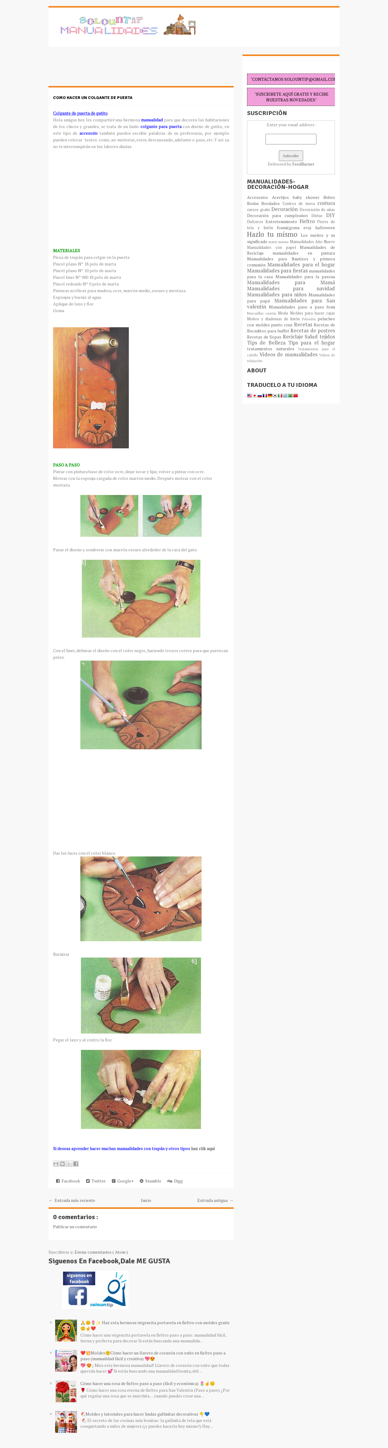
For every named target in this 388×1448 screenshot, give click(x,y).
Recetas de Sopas (265, 337)
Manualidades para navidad (291, 288)
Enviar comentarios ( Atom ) (101, 1252)
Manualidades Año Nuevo (312, 241)
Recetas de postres (312, 330)
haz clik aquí (203, 1148)
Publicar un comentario (75, 1226)
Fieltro (308, 221)
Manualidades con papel (273, 247)
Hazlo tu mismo (274, 234)
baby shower (308, 197)
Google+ (123, 1181)
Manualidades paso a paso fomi (302, 307)
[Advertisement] (97, 69)
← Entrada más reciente (71, 1200)
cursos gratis (259, 209)
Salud (312, 336)
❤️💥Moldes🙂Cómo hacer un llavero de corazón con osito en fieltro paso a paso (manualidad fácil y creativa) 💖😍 (153, 1355)
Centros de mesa (300, 203)
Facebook (68, 1181)
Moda (284, 313)
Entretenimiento (282, 221)
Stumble (150, 1181)
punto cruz (282, 325)
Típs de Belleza (267, 342)
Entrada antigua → (215, 1200)
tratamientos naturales (272, 348)
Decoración (285, 209)
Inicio (146, 1200)
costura (326, 203)
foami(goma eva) (296, 227)
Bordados (271, 203)
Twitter (96, 1181)
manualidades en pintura (304, 253)
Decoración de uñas (317, 209)
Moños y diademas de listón (274, 319)
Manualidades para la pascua (305, 276)
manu (273, 241)
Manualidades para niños (278, 294)
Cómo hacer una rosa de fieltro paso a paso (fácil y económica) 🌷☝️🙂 (147, 1383)
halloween (325, 227)
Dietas (318, 215)
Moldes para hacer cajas (312, 313)
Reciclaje (294, 336)
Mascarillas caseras (262, 313)
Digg (175, 1181)
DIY (330, 215)
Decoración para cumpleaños (279, 215)
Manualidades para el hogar (301, 264)
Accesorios (259, 197)
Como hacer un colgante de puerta (92, 97)
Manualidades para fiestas (278, 270)
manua (284, 241)
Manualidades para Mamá (291, 282)
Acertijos (282, 197)
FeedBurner (303, 164)
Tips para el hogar (311, 342)
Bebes (329, 197)
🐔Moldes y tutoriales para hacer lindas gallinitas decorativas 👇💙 (144, 1414)
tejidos (327, 336)
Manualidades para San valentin (291, 303)
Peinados (310, 319)
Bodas (254, 203)
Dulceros (256, 221)
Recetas (304, 324)
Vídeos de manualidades (289, 354)
